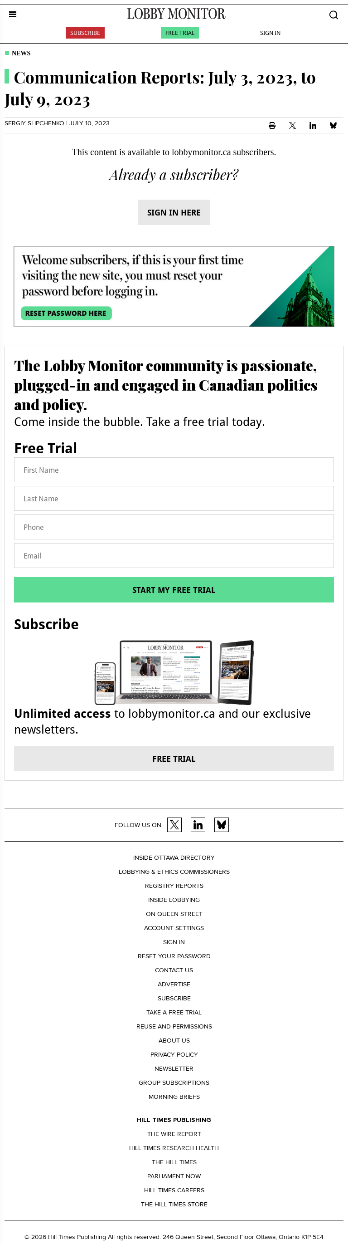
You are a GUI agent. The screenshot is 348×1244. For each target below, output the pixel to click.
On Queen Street (174, 914)
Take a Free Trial (174, 1012)
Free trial (174, 758)
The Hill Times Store (174, 1204)
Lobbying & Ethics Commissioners (174, 872)
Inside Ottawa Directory (174, 858)
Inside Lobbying (174, 900)
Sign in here (174, 212)
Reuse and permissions (174, 1026)
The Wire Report (174, 1134)
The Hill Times (174, 1162)
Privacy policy (174, 1054)
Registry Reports (174, 886)
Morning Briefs (174, 1097)
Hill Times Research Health (174, 1148)
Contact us (174, 970)
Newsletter (174, 1069)
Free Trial (179, 32)
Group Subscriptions (174, 1083)
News (21, 53)
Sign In (270, 32)
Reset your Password (174, 956)
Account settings (174, 928)
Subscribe (85, 32)
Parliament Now (174, 1176)
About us (174, 1040)
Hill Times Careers (174, 1190)
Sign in (174, 942)
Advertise (174, 984)
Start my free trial (174, 589)
